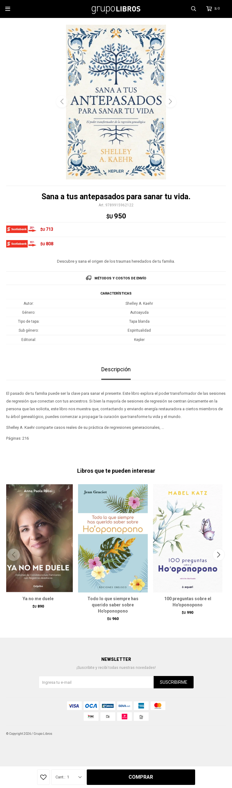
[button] (170, 101)
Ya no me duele (38, 598)
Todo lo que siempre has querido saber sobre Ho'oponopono (112, 605)
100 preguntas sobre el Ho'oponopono (187, 601)
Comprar (141, 777)
